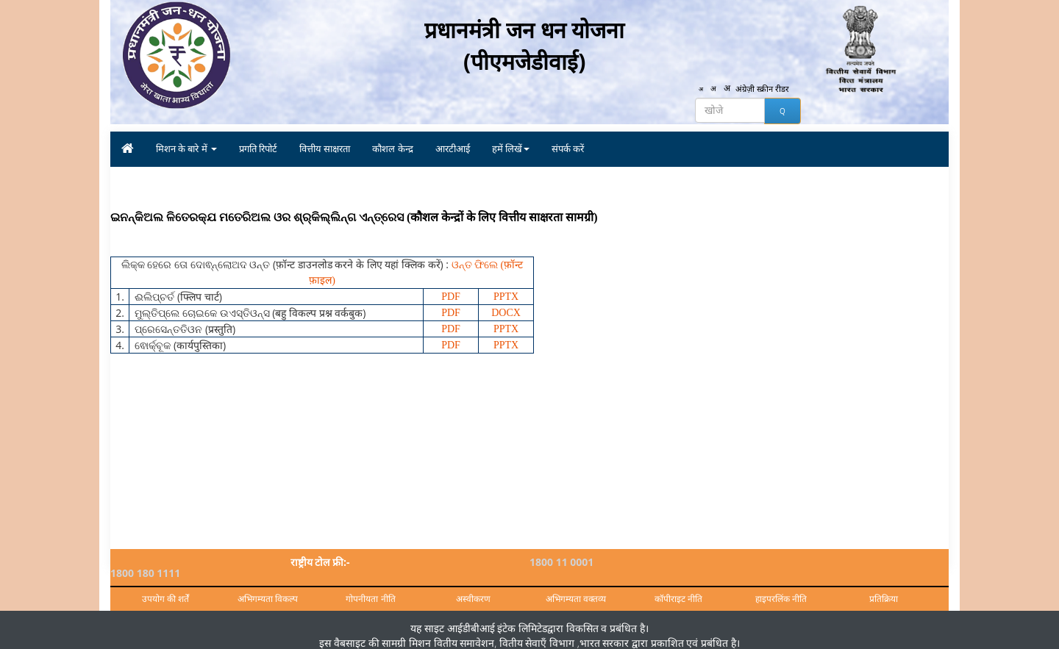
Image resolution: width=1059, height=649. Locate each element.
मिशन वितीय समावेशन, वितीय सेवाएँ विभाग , (492, 631)
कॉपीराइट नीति (678, 587)
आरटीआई (452, 148)
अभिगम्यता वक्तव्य (576, 587)
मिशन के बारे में (186, 148)
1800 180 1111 (774, 561)
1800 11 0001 (561, 561)
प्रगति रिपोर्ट (258, 148)
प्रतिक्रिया (883, 587)
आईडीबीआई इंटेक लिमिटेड (497, 616)
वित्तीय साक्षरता (324, 148)
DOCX (506, 312)
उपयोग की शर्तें (165, 587)
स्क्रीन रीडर (776, 90)
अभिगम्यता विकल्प (268, 587)
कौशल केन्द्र (392, 148)
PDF (450, 296)
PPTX (505, 296)
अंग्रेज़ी (745, 90)
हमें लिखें (511, 148)
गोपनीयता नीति (370, 587)
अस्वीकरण (473, 587)
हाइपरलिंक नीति (781, 587)
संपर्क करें (568, 148)
